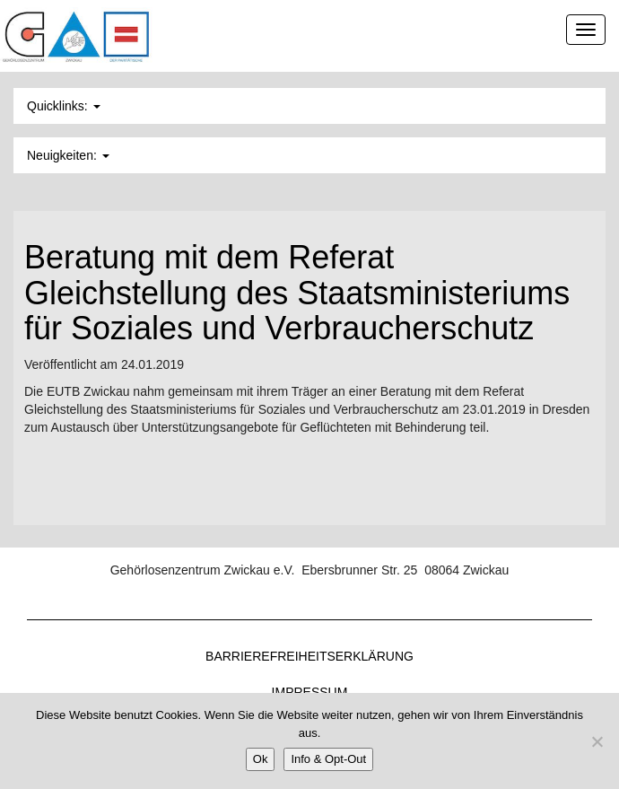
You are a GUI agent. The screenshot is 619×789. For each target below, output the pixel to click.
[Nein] (597, 741)
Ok (260, 759)
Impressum (310, 692)
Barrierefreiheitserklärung (309, 656)
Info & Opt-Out (328, 759)
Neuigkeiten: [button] (68, 155)
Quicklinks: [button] (63, 106)
